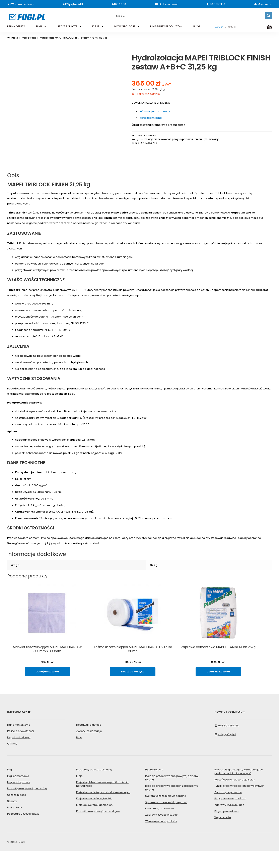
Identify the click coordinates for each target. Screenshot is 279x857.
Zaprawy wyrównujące (229, 811)
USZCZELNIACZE (67, 26)
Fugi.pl (14, 37)
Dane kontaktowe (18, 731)
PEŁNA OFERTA (16, 26)
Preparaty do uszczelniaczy (94, 776)
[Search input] (190, 15)
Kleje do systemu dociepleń (94, 811)
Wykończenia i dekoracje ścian (234, 786)
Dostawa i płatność (88, 731)
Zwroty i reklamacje (89, 737)
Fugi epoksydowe (18, 788)
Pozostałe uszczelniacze (23, 820)
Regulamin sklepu (18, 743)
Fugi (9, 776)
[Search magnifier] (268, 15)
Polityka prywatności (20, 737)
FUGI (39, 26)
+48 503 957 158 (226, 731)
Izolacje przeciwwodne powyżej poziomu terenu (173, 139)
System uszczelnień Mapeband (165, 802)
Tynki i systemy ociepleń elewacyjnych (239, 792)
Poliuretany (14, 813)
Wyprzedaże (222, 823)
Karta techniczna (151, 118)
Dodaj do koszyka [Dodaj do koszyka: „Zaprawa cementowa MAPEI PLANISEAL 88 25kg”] (231, 678)
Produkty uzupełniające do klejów (98, 817)
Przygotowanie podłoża (230, 805)
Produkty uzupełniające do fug (27, 795)
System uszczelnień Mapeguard (166, 808)
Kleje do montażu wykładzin (94, 805)
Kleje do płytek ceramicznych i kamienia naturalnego (102, 790)
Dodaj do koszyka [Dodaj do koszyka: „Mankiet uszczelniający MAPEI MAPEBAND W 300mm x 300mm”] (47, 678)
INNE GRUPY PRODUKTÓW (166, 26)
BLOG (196, 26)
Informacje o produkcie (155, 111)
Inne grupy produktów (159, 814)
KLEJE (95, 26)
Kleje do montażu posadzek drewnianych (103, 798)
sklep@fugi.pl (225, 741)
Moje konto (263, 4)
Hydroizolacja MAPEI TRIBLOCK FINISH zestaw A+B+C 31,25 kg (73, 37)
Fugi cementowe (18, 782)
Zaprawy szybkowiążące (161, 821)
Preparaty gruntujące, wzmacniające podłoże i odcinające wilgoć (238, 777)
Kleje (79, 782)
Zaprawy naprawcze (228, 798)
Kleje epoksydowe (226, 817)
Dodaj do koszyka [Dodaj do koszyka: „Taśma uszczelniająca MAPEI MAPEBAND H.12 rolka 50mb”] (139, 678)
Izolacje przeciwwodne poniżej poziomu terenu (171, 794)
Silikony (12, 807)
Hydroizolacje (28, 37)
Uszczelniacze (16, 801)
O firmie (12, 750)
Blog (79, 743)
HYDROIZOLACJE (124, 26)
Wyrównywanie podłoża (161, 827)
